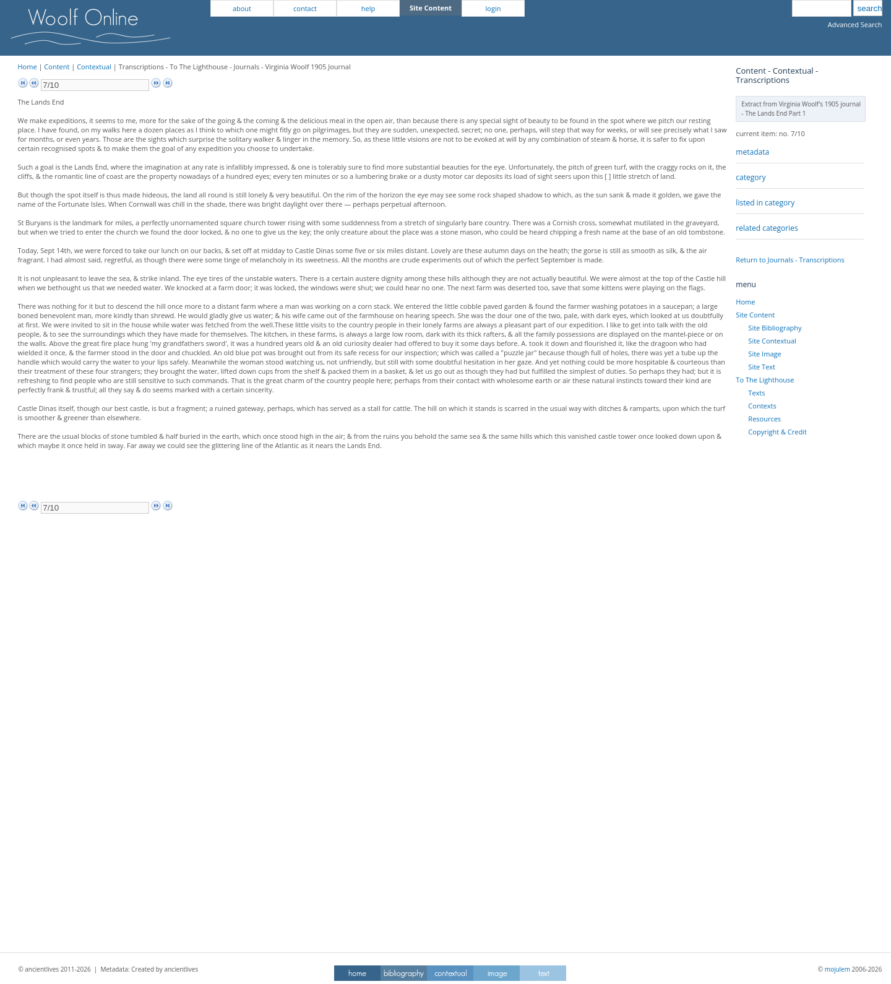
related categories (767, 228)
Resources (764, 418)
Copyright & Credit (777, 431)
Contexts (762, 405)
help (368, 8)
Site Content (755, 314)
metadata (752, 152)
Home (27, 66)
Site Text (761, 366)
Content (56, 66)
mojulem (837, 969)
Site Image (764, 353)
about (242, 8)
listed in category (765, 202)
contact (305, 8)
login (493, 8)
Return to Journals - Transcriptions (790, 259)
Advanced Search (855, 24)
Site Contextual (772, 340)
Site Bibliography (774, 327)
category (750, 177)
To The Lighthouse (765, 379)
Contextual (94, 66)
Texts (756, 392)
